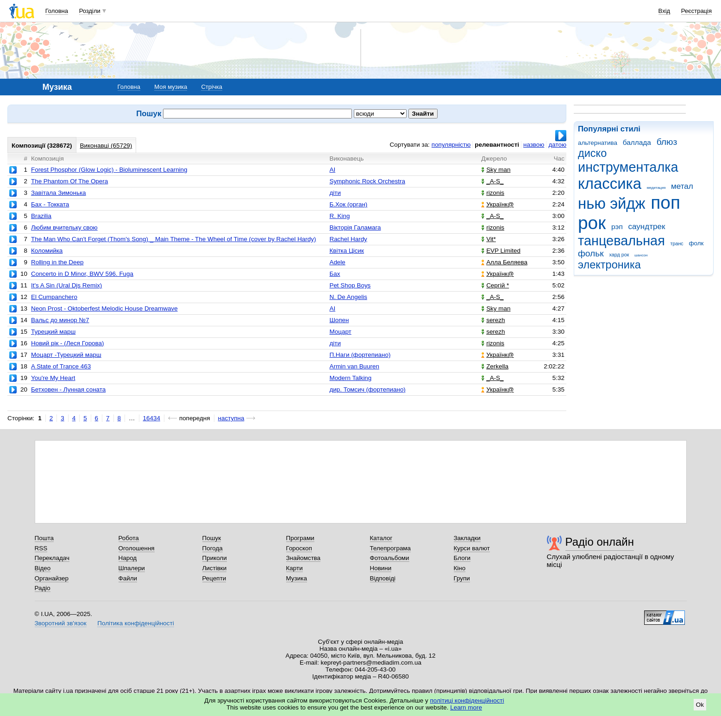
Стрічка (211, 86)
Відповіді (383, 578)
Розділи (89, 10)
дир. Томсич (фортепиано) (367, 389)
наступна (231, 418)
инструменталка (628, 167)
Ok (700, 704)
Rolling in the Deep (57, 262)
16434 (151, 418)
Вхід (664, 10)
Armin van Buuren (354, 366)
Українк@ (497, 204)
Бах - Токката (50, 204)
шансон (640, 255)
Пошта (44, 538)
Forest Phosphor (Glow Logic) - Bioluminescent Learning (109, 169)
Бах (334, 273)
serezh (493, 320)
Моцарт (340, 331)
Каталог (381, 538)
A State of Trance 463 (61, 366)
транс (677, 243)
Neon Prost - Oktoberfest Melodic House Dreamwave (104, 308)
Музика (296, 578)
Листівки (214, 568)
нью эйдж (612, 203)
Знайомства (303, 557)
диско (592, 153)
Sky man (495, 169)
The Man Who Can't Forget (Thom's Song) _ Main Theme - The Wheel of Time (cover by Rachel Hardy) (173, 239)
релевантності (497, 144)
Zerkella (494, 366)
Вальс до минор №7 (60, 320)
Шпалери (132, 568)
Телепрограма (390, 548)
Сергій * (495, 285)
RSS (41, 548)
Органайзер (52, 578)
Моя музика (170, 86)
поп (665, 202)
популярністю (451, 144)
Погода (212, 548)
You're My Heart (53, 377)
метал (682, 186)
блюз (667, 142)
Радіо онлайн (599, 541)
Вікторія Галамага (355, 227)
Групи (462, 578)
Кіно (460, 568)
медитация (656, 188)
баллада (637, 142)
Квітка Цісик (346, 250)
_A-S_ (492, 181)
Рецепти (214, 578)
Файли (128, 578)
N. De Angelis (348, 296)
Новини (381, 568)
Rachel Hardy (348, 239)
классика (609, 183)
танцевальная (621, 240)
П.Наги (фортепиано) (359, 354)
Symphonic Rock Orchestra (367, 181)
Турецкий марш (53, 331)
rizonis (492, 192)
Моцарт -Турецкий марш (66, 354)
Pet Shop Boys (349, 285)
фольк (591, 253)
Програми (300, 538)
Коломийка (47, 250)
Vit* (488, 239)
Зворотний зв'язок (61, 623)
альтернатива (597, 142)
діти (335, 192)
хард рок (619, 254)
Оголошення (137, 548)
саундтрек (646, 226)
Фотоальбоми (389, 557)
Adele (337, 262)
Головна (56, 10)
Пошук (211, 538)
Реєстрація (696, 10)
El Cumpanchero (54, 296)
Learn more (466, 707)
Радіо (42, 588)
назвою (533, 144)
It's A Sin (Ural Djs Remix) (66, 285)
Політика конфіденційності (135, 623)
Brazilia (41, 215)
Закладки (467, 538)
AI (332, 169)
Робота (129, 538)
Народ (128, 557)
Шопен (339, 320)
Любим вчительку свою (64, 227)
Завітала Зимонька (58, 192)
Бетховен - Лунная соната (68, 389)
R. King (339, 215)
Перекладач (52, 557)
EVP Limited (500, 250)
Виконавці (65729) (106, 145)
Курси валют (472, 548)
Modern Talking (350, 377)
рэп (617, 226)
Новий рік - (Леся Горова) (67, 343)
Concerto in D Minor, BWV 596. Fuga (82, 273)
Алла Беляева (504, 262)
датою (557, 144)
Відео (43, 568)
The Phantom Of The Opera (69, 181)
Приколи (214, 557)
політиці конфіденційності (467, 700)
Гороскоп (299, 548)
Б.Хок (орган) (348, 204)
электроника (609, 265)
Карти (294, 568)
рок (592, 223)
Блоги (462, 557)
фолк (696, 243)
